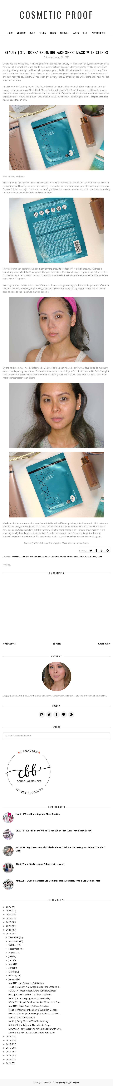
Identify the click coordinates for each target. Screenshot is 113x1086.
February (13, 975)
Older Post (103, 643)
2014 (8, 1051)
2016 (8, 1044)
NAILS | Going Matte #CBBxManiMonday (28, 1021)
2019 (8, 933)
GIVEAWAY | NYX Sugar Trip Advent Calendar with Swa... (35, 1028)
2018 (8, 1036)
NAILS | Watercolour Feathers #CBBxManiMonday (33, 1009)
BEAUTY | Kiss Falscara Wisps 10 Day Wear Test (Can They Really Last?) (54, 830)
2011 (8, 1063)
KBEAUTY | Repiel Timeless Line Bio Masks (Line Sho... (35, 1002)
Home (10, 33)
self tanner (52, 556)
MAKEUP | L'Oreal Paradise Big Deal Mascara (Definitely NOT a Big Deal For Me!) (58, 880)
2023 (8, 918)
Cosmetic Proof (57, 14)
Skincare (64, 33)
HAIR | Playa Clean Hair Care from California (30, 994)
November (14, 941)
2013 (8, 1055)
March (12, 971)
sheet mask (66, 556)
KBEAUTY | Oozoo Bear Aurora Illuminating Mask (32, 990)
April (11, 967)
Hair (85, 33)
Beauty (42, 33)
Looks (53, 33)
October (12, 944)
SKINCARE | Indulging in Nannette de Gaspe (30, 1025)
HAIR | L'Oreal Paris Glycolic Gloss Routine (38, 814)
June (11, 960)
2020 (8, 929)
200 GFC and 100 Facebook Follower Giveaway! (40, 864)
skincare (79, 556)
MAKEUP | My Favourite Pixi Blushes (26, 983)
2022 (8, 922)
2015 (8, 1047)
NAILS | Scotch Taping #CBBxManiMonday (29, 998)
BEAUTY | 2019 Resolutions (22, 1017)
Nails (32, 33)
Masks (76, 33)
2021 (8, 926)
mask (41, 556)
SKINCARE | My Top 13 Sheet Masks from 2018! (32, 1032)
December (14, 937)
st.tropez (90, 556)
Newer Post (10, 643)
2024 (8, 914)
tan (99, 556)
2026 (8, 907)
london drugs (29, 556)
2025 (8, 910)
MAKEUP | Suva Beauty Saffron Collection (29, 1006)
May (11, 964)
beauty (15, 556)
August (12, 952)
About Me (21, 33)
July (10, 956)
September (14, 948)
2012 (8, 1059)
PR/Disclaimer (98, 33)
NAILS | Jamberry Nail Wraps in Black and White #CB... (34, 986)
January (12, 979)
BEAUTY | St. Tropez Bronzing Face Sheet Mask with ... (35, 1013)
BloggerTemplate (72, 1082)
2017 (8, 1040)
